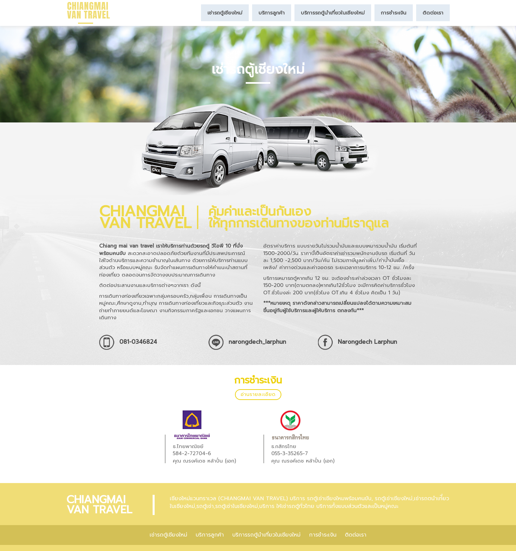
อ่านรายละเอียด (258, 394)
